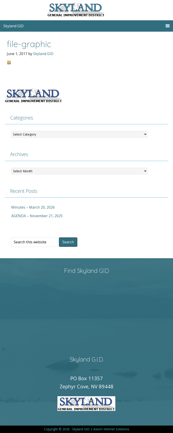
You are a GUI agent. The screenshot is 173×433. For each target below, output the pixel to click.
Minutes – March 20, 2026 (33, 207)
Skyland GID (86, 10)
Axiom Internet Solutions (111, 429)
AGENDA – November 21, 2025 (37, 215)
